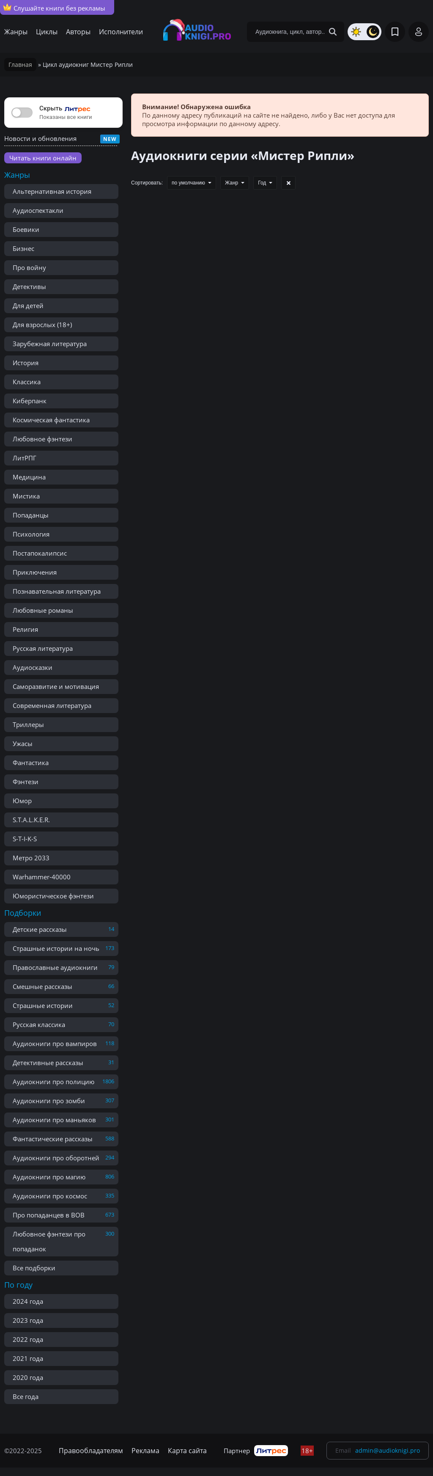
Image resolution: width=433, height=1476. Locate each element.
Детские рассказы (40, 929)
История (25, 362)
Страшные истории (43, 1005)
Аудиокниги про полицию (53, 1081)
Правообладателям (91, 1450)
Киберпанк (30, 401)
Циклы (47, 31)
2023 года (28, 1320)
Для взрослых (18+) (42, 324)
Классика (27, 381)
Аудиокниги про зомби (49, 1100)
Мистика (26, 496)
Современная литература (52, 705)
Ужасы (23, 743)
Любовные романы (43, 610)
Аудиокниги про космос (50, 1196)
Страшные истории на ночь (56, 948)
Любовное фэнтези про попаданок (49, 1241)
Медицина (29, 477)
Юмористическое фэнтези (53, 896)
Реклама (145, 1450)
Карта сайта (187, 1450)
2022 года (28, 1339)
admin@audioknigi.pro (387, 1450)
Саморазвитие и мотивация (56, 686)
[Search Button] (333, 32)
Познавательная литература (57, 591)
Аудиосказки (32, 667)
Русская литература (43, 648)
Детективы (29, 286)
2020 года (28, 1377)
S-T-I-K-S (25, 838)
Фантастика (31, 762)
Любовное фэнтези (42, 439)
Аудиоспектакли (38, 210)
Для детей (28, 305)
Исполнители (121, 31)
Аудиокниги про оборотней (56, 1158)
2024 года (28, 1301)
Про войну (29, 267)
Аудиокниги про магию (49, 1177)
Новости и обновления (40, 138)
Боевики (26, 229)
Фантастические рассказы (53, 1139)
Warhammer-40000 (42, 877)
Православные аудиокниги (55, 967)
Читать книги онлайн (43, 158)
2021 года (28, 1358)
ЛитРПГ (24, 458)
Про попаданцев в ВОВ (49, 1215)
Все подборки (34, 1268)
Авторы (78, 31)
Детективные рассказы (48, 1062)
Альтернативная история (52, 191)
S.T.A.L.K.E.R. (31, 819)
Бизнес (23, 248)
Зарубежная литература (50, 343)
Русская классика (39, 1024)
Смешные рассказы (42, 986)
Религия (25, 629)
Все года (25, 1396)
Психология (31, 534)
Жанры (15, 31)
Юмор (22, 800)
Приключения (35, 572)
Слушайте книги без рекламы (54, 7)
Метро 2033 (31, 858)
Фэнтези (25, 781)
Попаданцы (31, 515)
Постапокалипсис (40, 553)
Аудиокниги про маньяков (54, 1119)
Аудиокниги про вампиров (55, 1043)
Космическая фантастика (51, 420)
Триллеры (28, 724)
